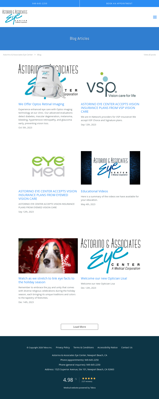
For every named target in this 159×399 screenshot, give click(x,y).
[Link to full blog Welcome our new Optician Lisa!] (110, 260)
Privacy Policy (63, 347)
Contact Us (126, 347)
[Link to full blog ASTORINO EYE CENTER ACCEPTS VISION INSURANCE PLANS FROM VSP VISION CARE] (110, 89)
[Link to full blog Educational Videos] (110, 173)
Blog (39, 54)
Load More (79, 327)
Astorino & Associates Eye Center (18, 54)
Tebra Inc (47, 347)
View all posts (150, 54)
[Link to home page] (36, 17)
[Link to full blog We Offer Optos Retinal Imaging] (48, 86)
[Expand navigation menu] (154, 17)
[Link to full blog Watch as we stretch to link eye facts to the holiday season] (48, 262)
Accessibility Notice (108, 347)
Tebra (92, 387)
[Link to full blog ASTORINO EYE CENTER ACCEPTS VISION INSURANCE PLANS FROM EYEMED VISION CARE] (48, 176)
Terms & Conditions (83, 347)
